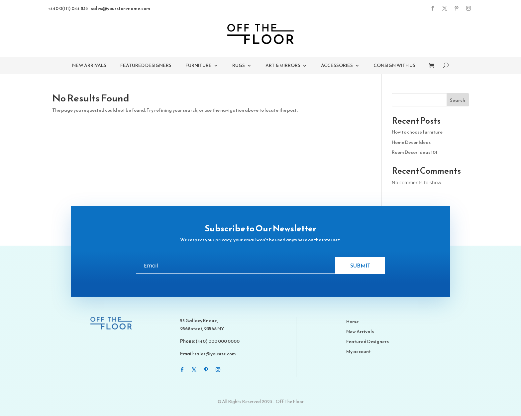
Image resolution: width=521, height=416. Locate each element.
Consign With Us (394, 66)
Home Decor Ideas (411, 142)
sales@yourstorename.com (120, 8)
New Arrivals (89, 66)
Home (352, 322)
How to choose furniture (417, 132)
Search (457, 100)
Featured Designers (145, 66)
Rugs (238, 66)
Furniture (198, 66)
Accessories (337, 66)
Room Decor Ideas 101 (414, 152)
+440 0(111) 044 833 (68, 8)
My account (358, 352)
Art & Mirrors (282, 66)
